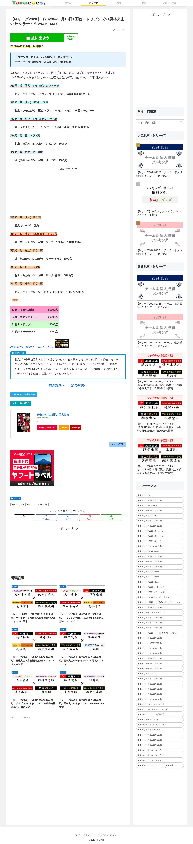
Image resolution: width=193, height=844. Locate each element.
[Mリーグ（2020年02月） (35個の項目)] (160, 653)
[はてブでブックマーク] (68, 517)
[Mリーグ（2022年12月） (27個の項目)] (160, 520)
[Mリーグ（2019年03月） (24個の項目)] (160, 735)
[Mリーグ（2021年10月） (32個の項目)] (160, 643)
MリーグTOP (117, 444)
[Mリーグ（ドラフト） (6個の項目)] (160, 719)
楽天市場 (76, 428)
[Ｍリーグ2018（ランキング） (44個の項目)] (160, 724)
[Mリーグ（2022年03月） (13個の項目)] (160, 561)
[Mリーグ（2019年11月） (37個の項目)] (160, 627)
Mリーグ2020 (17, 504)
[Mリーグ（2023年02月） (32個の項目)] (160, 607)
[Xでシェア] (29, 517)
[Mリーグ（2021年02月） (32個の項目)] (160, 699)
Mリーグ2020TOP (21, 403)
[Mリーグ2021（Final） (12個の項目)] (160, 582)
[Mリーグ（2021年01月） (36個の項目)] (160, 638)
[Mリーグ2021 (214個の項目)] (172, 633)
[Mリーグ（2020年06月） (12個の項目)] (160, 566)
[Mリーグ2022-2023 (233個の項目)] (160, 505)
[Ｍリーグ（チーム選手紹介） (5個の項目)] (160, 714)
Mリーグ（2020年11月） (37, 504)
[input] (160, 122)
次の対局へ (79, 385)
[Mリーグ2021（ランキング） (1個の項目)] (160, 592)
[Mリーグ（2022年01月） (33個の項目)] (160, 689)
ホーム (77, 835)
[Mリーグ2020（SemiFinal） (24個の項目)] (160, 536)
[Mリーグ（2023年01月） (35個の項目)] (160, 622)
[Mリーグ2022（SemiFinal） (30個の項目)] (160, 515)
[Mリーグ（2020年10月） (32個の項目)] (160, 694)
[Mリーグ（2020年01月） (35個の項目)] (160, 648)
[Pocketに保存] (87, 517)
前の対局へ (57, 385)
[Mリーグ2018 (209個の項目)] (148, 633)
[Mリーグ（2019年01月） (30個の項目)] (160, 745)
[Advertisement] (68, 191)
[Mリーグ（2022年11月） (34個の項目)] (160, 684)
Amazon (64, 428)
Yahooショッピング (48, 428)
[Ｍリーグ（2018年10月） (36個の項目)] (160, 760)
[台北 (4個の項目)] (174, 765)
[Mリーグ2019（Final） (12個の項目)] (160, 571)
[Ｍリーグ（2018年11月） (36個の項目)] (160, 755)
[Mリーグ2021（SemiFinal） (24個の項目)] (160, 541)
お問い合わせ (89, 835)
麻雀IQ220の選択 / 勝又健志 (53, 414)
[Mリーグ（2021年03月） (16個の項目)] (160, 500)
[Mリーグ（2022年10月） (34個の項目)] (160, 678)
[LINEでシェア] (106, 517)
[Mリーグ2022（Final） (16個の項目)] (160, 551)
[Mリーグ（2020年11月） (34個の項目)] (160, 668)
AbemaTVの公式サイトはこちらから (31, 346)
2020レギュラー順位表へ (24, 394)
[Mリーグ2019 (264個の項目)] (160, 495)
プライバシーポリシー (109, 835)
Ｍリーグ (15, 498)
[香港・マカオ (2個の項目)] (149, 765)
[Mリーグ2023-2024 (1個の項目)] (171, 602)
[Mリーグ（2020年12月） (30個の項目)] (160, 510)
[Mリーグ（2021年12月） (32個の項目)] (160, 617)
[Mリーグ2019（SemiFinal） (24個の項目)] (160, 531)
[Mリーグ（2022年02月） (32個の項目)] (160, 556)
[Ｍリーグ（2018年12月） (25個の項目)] (160, 750)
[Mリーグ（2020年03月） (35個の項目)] (160, 658)
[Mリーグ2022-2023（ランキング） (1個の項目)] (160, 597)
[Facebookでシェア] (48, 517)
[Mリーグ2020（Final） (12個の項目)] (160, 576)
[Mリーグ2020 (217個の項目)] (160, 673)
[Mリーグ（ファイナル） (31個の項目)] (160, 729)
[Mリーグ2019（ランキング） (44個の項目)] (160, 704)
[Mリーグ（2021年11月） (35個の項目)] (160, 663)
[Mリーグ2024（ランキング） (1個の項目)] (160, 612)
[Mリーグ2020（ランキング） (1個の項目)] (160, 587)
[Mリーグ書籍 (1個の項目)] (146, 602)
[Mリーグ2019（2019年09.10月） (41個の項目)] (160, 709)
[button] (181, 122)
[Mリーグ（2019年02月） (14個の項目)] (160, 740)
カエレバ (47, 417)
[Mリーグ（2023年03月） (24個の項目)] (160, 546)
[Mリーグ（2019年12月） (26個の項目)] (160, 526)
